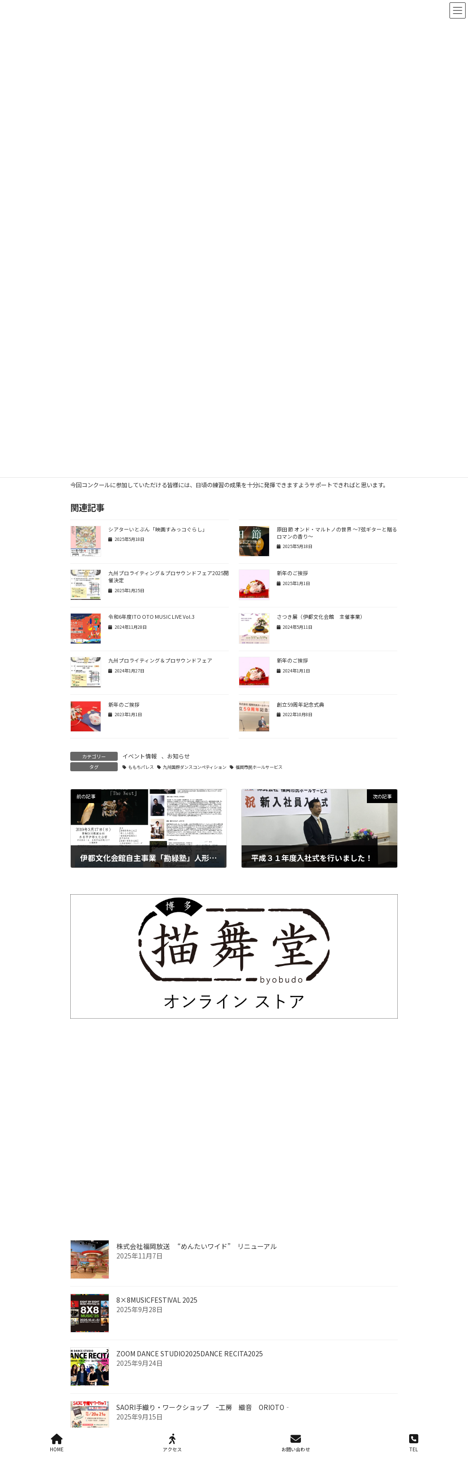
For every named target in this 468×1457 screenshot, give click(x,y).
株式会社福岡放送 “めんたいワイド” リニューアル (196, 1246)
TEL (413, 1443)
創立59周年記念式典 (300, 704)
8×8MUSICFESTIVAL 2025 (156, 1300)
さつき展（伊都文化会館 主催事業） (321, 616)
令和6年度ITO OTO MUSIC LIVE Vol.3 (152, 616)
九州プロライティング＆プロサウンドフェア (160, 660)
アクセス (172, 1443)
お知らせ (178, 756)
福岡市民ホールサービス (258, 767)
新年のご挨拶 (292, 573)
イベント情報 (139, 756)
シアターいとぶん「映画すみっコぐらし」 (157, 529)
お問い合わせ (295, 1443)
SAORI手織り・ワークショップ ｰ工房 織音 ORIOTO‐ (203, 1407)
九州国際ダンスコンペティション (194, 767)
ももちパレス (141, 767)
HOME (57, 1443)
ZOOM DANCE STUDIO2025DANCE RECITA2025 (189, 1353)
